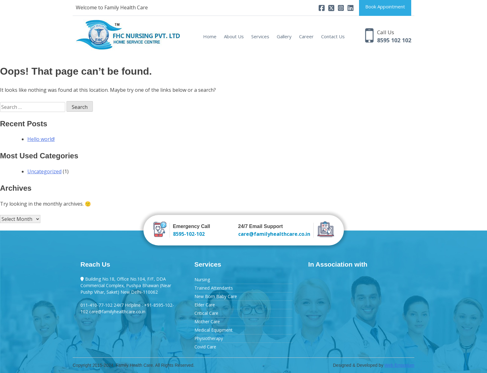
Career (306, 36)
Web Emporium (399, 365)
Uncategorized (44, 171)
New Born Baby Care (215, 296)
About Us (234, 36)
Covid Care (205, 347)
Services (260, 36)
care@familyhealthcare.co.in (274, 234)
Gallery (284, 36)
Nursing (202, 279)
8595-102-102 (189, 234)
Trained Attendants (213, 288)
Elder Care (204, 305)
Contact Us (333, 36)
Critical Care (206, 313)
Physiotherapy (208, 338)
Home (209, 36)
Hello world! (41, 139)
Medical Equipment (213, 330)
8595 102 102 (394, 40)
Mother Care (207, 321)
